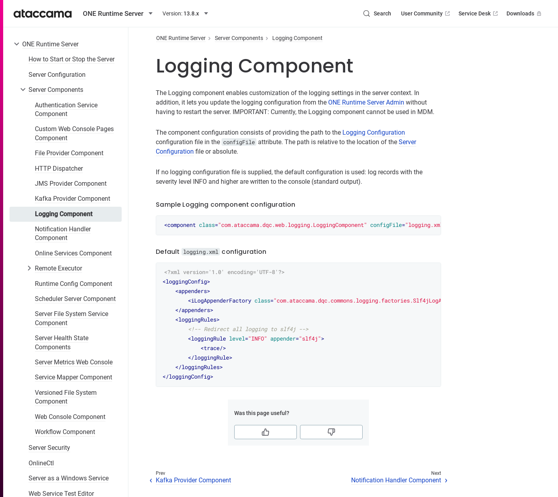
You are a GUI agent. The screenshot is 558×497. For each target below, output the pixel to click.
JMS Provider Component (71, 183)
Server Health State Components (61, 342)
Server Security (49, 447)
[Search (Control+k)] (376, 13)
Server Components (56, 89)
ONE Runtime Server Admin (366, 102)
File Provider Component (69, 153)
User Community (426, 13)
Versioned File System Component (66, 397)
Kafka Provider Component (72, 198)
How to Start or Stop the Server (72, 59)
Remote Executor (58, 268)
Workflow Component (65, 432)
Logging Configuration (373, 132)
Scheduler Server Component (75, 299)
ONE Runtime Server (50, 44)
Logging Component (63, 214)
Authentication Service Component (66, 109)
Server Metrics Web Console (74, 362)
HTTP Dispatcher (59, 168)
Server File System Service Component (71, 318)
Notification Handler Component (63, 233)
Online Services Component (73, 253)
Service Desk (479, 13)
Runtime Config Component (73, 284)
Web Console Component (70, 417)
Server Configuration (57, 74)
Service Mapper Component (73, 377)
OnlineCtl (41, 463)
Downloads (524, 13)
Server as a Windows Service (69, 478)
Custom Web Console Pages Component (74, 133)
